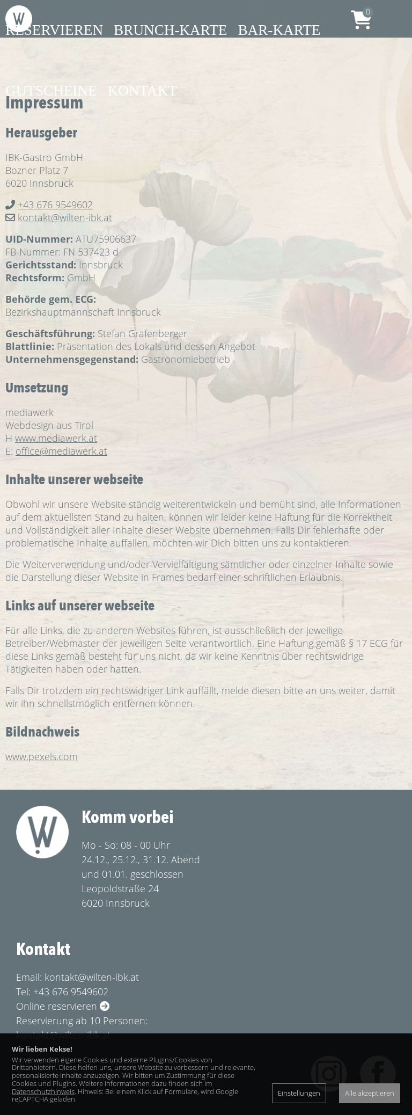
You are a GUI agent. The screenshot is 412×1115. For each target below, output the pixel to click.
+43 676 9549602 (55, 204)
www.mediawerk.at (56, 438)
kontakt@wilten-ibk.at (65, 217)
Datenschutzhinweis (43, 1091)
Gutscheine (51, 91)
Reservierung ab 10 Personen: (82, 1020)
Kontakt (142, 91)
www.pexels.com (41, 756)
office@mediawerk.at (61, 450)
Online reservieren (62, 1006)
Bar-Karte (279, 30)
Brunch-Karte (170, 30)
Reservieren (54, 30)
